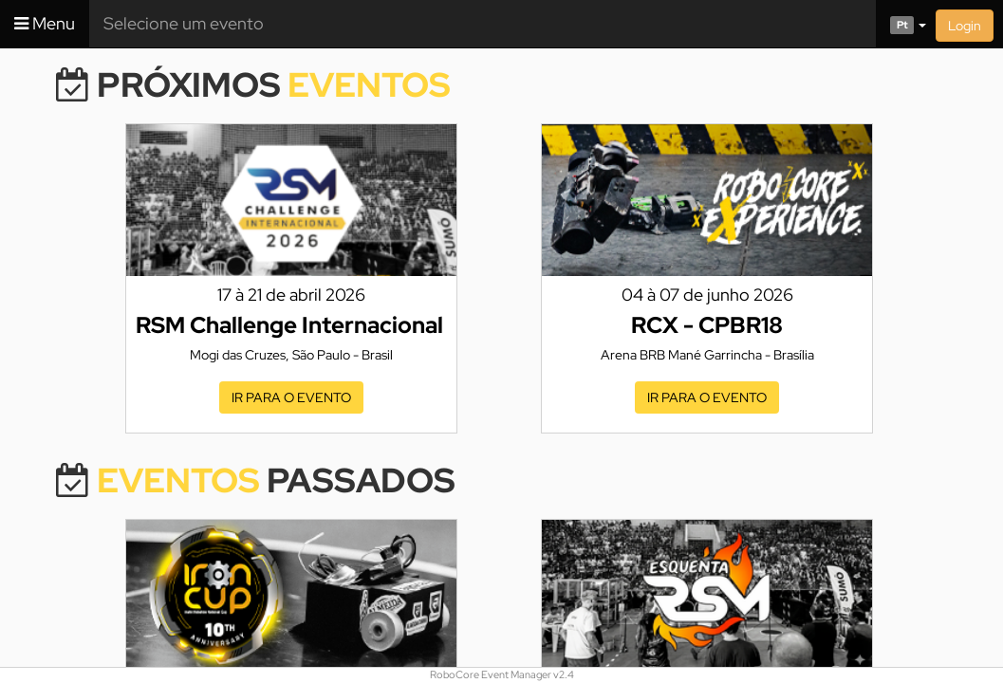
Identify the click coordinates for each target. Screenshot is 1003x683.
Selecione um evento (183, 23)
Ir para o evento (291, 397)
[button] (901, 23)
